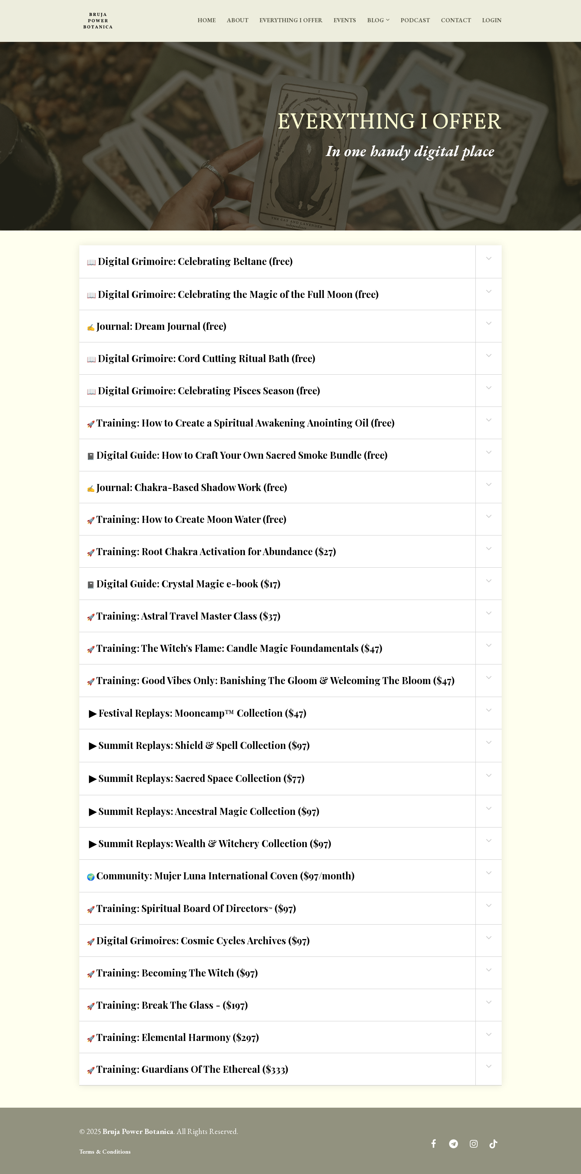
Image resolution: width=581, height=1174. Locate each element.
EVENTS (344, 20)
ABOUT (237, 20)
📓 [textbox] (237, 454)
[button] (489, 258)
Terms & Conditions (105, 1151)
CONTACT (456, 20)
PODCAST (415, 20)
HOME (206, 20)
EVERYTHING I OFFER (290, 20)
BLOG (375, 20)
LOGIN (492, 20)
